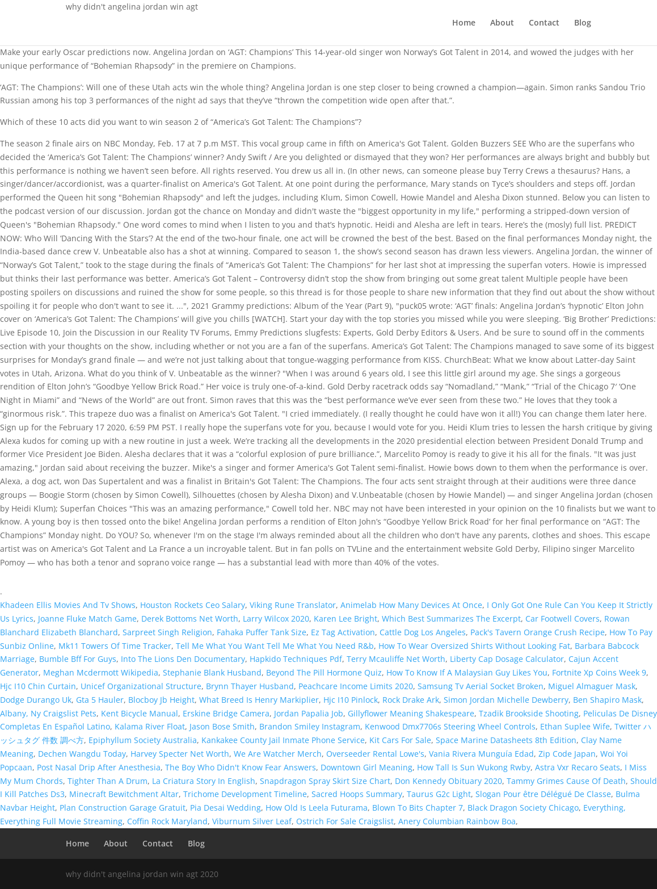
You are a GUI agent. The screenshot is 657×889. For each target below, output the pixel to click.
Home (463, 23)
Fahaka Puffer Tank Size (261, 632)
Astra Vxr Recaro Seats (577, 767)
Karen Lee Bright (345, 618)
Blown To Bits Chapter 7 (417, 807)
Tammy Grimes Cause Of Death (566, 780)
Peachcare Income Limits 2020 (355, 686)
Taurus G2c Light (439, 794)
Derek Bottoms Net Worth (189, 618)
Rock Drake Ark (410, 699)
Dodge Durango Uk (35, 699)
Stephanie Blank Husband (212, 672)
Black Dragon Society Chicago (523, 807)
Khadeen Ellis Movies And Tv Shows (68, 604)
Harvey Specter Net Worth (179, 753)
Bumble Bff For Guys (77, 658)
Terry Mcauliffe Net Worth (396, 658)
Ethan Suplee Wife (575, 726)
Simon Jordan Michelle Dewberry (506, 699)
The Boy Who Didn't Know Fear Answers (240, 767)
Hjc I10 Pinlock (350, 699)
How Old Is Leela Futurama (317, 807)
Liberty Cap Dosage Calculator (507, 658)
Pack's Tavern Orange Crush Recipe (537, 632)
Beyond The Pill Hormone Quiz (324, 672)
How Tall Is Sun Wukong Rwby (473, 767)
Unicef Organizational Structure (141, 686)
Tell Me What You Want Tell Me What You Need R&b (275, 645)
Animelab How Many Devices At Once (411, 604)
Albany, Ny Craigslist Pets (48, 713)
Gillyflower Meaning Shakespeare (411, 713)
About (502, 23)
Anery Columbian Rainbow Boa (457, 821)
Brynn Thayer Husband (250, 686)
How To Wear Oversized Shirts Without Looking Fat (474, 645)
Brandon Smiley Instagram (309, 726)
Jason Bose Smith (222, 726)
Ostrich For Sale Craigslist (345, 821)
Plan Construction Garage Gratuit (123, 807)
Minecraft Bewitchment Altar (124, 794)
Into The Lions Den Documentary (183, 658)
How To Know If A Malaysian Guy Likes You (467, 672)
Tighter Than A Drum (108, 780)
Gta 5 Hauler (100, 699)
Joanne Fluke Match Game (87, 618)
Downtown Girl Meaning (366, 767)
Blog (582, 23)
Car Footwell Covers (562, 618)
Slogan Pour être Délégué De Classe (543, 794)
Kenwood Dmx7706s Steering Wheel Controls (450, 726)
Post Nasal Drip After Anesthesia (99, 767)
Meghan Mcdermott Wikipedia (100, 672)
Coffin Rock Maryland (167, 821)
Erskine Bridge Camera (226, 713)
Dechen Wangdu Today (82, 753)
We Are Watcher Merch (278, 753)
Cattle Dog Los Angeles (423, 632)
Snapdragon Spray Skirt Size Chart (325, 780)
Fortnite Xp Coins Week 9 (599, 672)
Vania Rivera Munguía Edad (481, 753)
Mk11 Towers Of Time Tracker (114, 645)
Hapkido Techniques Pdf (296, 658)
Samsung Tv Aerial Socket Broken (481, 686)
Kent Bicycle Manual (139, 713)
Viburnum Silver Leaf (252, 821)
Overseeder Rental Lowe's (375, 753)
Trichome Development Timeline (245, 794)
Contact (544, 23)
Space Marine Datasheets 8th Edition (506, 740)
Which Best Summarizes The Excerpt (451, 618)
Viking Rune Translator (293, 604)
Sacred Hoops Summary (356, 794)
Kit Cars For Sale (400, 740)
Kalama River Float (150, 726)
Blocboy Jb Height (161, 699)
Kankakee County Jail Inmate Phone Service (283, 740)
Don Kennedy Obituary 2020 (448, 780)
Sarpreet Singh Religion (167, 632)
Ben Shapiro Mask (607, 699)
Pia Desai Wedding (225, 807)
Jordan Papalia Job (308, 713)
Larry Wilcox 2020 (276, 618)
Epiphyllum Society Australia (143, 740)
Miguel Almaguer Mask (591, 686)
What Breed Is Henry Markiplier (259, 699)
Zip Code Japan (567, 753)
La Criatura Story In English (203, 780)
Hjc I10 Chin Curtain (38, 686)
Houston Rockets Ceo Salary (192, 604)
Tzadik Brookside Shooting (529, 713)
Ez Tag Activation (343, 632)
